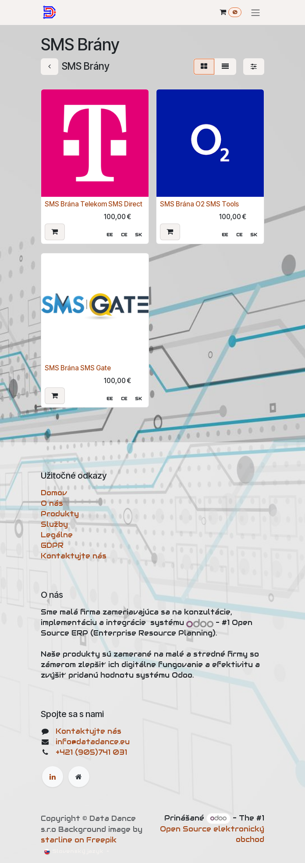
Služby (54, 524)
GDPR (52, 545)
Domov (54, 492)
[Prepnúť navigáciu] (255, 12)
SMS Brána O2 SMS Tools (199, 204)
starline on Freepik (79, 840)
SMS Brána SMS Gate (78, 367)
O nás (52, 503)
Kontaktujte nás (73, 556)
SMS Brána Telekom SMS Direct (93, 204)
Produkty (60, 514)
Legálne (57, 535)
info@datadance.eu (93, 741)
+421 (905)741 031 (91, 752)
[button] (55, 231)
